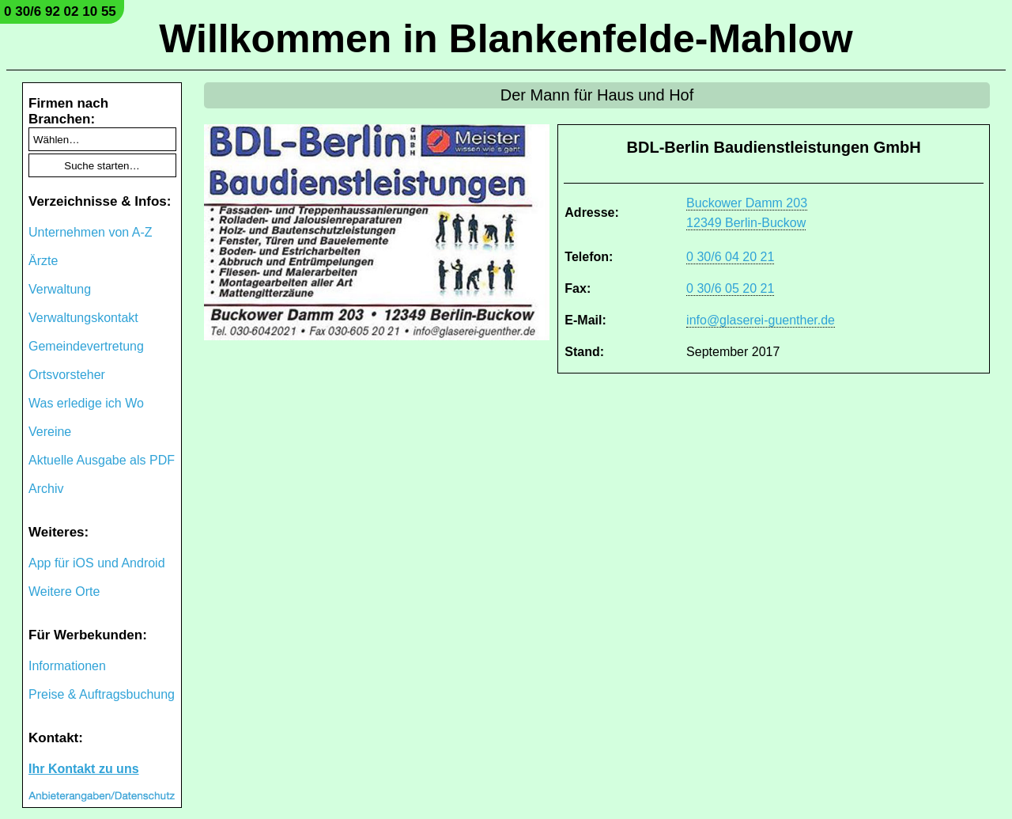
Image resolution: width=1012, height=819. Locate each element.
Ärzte (43, 260)
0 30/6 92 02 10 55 (60, 11)
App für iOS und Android (96, 563)
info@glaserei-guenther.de (760, 320)
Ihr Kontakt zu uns (83, 768)
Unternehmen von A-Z (90, 232)
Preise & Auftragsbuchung (101, 694)
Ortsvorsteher (66, 374)
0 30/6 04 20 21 (730, 257)
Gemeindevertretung (86, 346)
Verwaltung (59, 289)
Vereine (49, 431)
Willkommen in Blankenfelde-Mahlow (505, 39)
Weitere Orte (64, 591)
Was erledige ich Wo (86, 403)
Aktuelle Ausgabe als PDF (101, 460)
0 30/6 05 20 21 (730, 288)
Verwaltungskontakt (83, 317)
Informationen (67, 666)
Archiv (45, 488)
